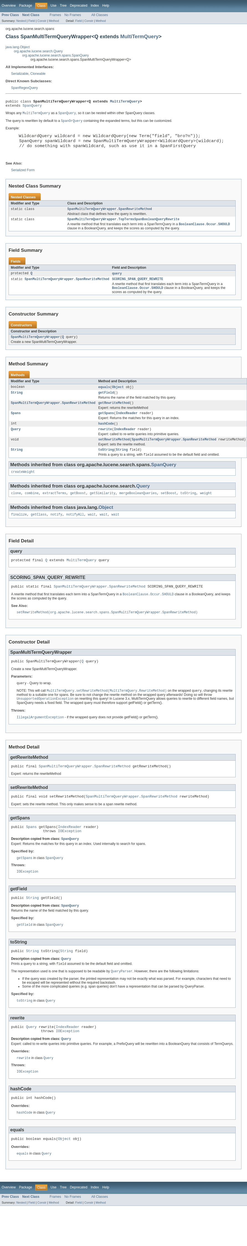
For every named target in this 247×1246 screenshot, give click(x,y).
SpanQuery (32, 106)
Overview (9, 5)
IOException (69, 853)
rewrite (105, 441)
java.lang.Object (18, 47)
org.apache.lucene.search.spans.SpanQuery (55, 55)
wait (92, 529)
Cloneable (38, 74)
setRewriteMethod (114, 452)
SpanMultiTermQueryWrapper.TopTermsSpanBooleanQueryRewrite (123, 226)
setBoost (168, 508)
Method (54, 20)
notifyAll (75, 529)
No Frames (73, 15)
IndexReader (127, 424)
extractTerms (54, 508)
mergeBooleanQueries (138, 508)
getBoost (78, 508)
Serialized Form (23, 176)
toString (106, 463)
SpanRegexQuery (24, 88)
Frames (55, 15)
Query (16, 441)
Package (25, 5)
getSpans (106, 424)
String (17, 403)
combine (32, 508)
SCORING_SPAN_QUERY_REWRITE (137, 287)
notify (56, 529)
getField (106, 403)
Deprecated (79, 5)
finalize (19, 529)
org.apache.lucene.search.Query (38, 51)
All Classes (99, 15)
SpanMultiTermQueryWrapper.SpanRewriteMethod (109, 216)
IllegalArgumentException (40, 737)
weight (206, 508)
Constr (41, 20)
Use (53, 5)
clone (16, 508)
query (117, 281)
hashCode (106, 435)
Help (105, 5)
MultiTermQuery (139, 36)
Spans (16, 424)
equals (104, 396)
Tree (63, 5)
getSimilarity (102, 508)
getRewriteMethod (114, 413)
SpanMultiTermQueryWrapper (35, 346)
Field (31, 20)
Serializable (20, 74)
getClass (39, 529)
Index (95, 5)
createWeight (23, 486)
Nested (21, 20)
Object (118, 396)
